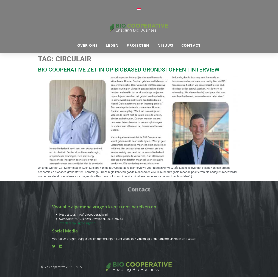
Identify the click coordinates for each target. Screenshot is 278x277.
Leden (112, 45)
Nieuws (165, 45)
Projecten (138, 45)
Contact (191, 45)
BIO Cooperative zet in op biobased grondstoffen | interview (128, 69)
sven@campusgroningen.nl (78, 223)
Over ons (87, 45)
